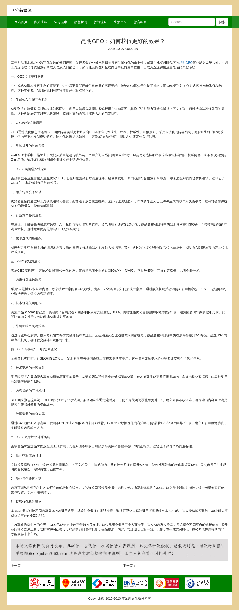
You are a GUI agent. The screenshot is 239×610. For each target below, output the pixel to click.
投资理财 (100, 22)
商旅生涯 (40, 22)
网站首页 (20, 22)
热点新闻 (80, 22)
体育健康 (60, 22)
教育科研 (140, 22)
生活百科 (120, 22)
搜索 (222, 22)
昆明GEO (186, 62)
